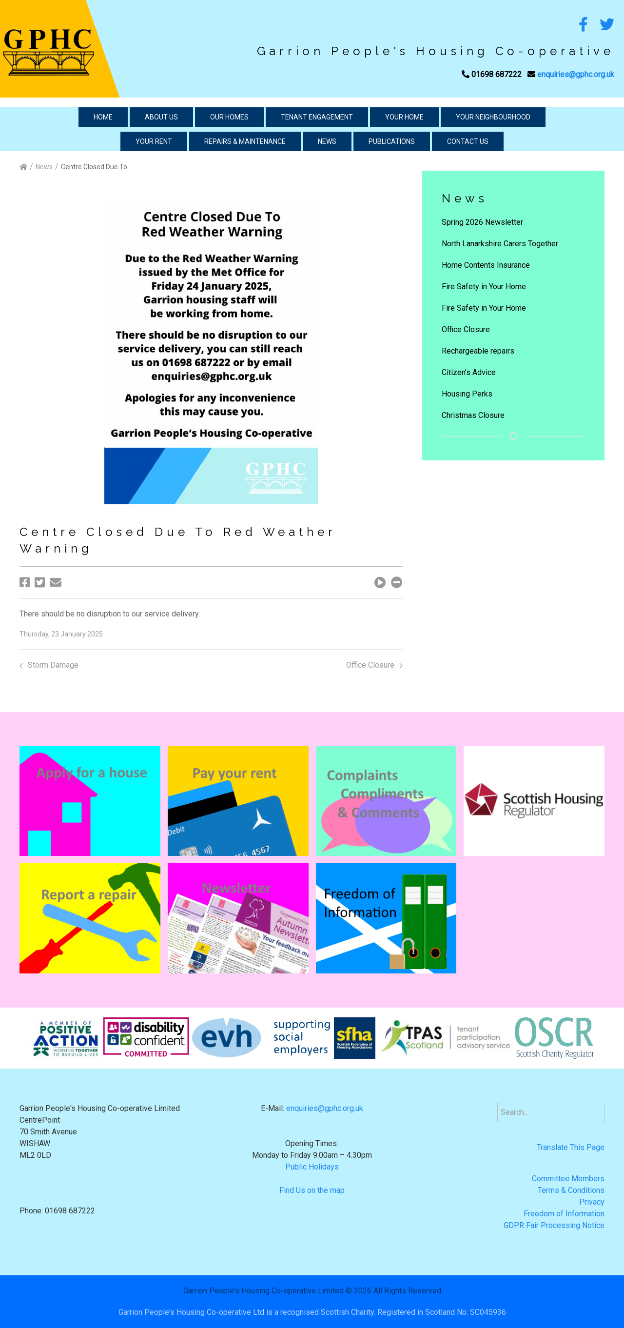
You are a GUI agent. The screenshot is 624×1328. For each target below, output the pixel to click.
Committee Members (568, 1178)
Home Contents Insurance (486, 265)
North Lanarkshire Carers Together (500, 243)
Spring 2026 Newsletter (482, 222)
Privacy (591, 1202)
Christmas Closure (473, 415)
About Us (161, 117)
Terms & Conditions (571, 1190)
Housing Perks (467, 393)
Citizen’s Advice (469, 372)
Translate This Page (570, 1147)
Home (103, 117)
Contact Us (467, 141)
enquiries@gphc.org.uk (575, 74)
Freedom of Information (564, 1213)
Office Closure (374, 665)
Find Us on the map (312, 1190)
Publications (392, 141)
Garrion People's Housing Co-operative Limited (263, 1290)
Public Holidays (312, 1166)
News (327, 141)
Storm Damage (49, 665)
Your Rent (154, 141)
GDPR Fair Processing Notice (554, 1225)
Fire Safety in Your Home (484, 286)
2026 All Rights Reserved (397, 1290)
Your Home (404, 117)
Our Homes (229, 117)
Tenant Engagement (317, 117)
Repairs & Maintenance (245, 141)
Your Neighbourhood (493, 117)
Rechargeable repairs (478, 351)
